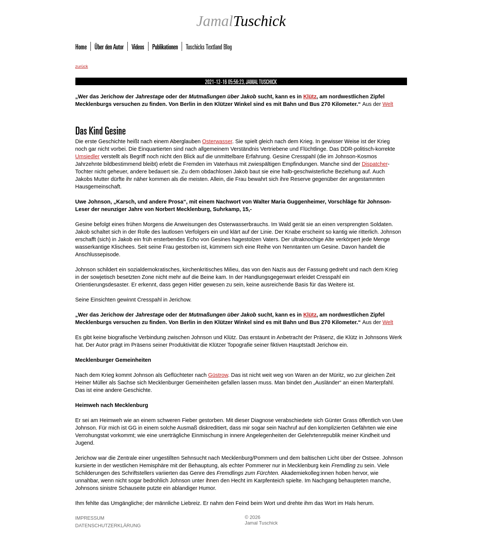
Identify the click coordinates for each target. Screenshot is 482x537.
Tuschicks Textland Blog (209, 46)
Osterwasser (217, 141)
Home (81, 46)
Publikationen (165, 46)
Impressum (90, 518)
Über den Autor (109, 46)
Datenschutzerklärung (108, 525)
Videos (138, 46)
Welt (388, 104)
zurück (81, 66)
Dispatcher (375, 164)
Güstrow (218, 375)
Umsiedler (87, 156)
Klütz (310, 96)
